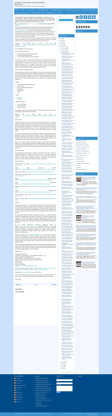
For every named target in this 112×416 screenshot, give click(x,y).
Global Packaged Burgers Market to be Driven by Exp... (67, 110)
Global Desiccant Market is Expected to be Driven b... (67, 98)
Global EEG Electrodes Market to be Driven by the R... (67, 84)
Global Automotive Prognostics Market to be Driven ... (67, 60)
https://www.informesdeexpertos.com (35, 234)
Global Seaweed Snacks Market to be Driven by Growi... (66, 339)
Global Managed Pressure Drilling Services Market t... (67, 146)
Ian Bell (17, 390)
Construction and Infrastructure (82, 151)
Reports (23, 10)
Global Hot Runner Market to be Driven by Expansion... (67, 287)
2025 (61, 38)
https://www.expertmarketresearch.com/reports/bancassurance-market (35, 192)
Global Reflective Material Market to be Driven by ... (67, 272)
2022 (61, 43)
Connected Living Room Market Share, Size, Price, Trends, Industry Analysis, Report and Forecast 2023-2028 (89, 178)
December (63, 46)
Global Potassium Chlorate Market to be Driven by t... (67, 168)
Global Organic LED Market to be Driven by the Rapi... (67, 118)
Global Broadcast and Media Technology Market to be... (67, 72)
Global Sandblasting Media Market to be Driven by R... (67, 343)
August (62, 361)
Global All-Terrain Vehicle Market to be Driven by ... (67, 260)
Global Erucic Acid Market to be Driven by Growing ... (67, 112)
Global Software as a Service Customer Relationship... (67, 121)
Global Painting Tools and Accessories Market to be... (67, 87)
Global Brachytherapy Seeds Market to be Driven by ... (67, 104)
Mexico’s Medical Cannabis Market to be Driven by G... (67, 81)
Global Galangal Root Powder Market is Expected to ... (67, 92)
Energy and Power (80, 157)
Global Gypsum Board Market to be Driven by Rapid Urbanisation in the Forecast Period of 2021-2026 (86, 197)
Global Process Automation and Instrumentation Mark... (67, 227)
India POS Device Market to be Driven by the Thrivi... (67, 160)
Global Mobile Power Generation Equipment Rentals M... (66, 192)
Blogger (48, 413)
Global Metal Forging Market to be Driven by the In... (67, 57)
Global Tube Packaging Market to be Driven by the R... (67, 124)
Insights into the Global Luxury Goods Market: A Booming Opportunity (88, 217)
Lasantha (81, 413)
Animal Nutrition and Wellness (82, 144)
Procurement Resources (25, 272)
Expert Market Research (22, 23)
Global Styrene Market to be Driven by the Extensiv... (67, 290)
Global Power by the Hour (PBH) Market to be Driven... (67, 199)
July (62, 363)
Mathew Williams (19, 397)
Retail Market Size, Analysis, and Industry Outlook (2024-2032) (89, 263)
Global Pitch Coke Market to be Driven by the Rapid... (67, 215)
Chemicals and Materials (81, 149)
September (63, 52)
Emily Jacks (18, 383)
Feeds (59, 13)
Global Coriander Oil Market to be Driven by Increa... (67, 336)
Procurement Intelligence (37, 13)
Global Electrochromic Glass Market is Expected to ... (67, 69)
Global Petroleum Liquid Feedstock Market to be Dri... (66, 248)
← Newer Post (18, 284)
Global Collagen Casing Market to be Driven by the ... (67, 232)
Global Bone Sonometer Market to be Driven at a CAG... (66, 140)
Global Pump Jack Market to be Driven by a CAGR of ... (67, 319)
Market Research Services (89, 10)
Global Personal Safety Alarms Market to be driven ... (67, 166)
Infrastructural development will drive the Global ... (67, 300)
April (62, 368)
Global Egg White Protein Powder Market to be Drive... (67, 115)
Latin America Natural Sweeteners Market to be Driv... (67, 152)
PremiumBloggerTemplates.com (91, 413)
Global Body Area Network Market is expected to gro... (67, 75)
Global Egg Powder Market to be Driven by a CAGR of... (67, 78)
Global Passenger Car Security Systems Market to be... (67, 182)
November (63, 48)
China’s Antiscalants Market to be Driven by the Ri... (67, 333)
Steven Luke (18, 401)
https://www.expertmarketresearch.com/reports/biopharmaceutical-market (35, 180)
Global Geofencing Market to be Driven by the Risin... (67, 238)
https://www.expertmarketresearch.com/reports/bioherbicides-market (34, 184)
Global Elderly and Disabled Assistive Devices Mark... (67, 107)
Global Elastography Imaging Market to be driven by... (67, 235)
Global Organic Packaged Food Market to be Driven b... (67, 171)
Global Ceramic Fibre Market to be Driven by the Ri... (67, 196)
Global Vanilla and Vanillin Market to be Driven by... (66, 132)
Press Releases (31, 10)
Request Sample (51, 13)
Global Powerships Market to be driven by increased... (67, 143)
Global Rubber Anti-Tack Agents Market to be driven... (66, 303)
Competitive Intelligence (73, 10)
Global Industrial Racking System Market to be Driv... (67, 322)
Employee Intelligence (21, 13)
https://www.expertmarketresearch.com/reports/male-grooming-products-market (37, 169)
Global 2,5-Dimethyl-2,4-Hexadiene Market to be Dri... (66, 296)
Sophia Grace (18, 399)
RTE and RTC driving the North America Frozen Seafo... (67, 201)
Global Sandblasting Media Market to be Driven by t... (67, 241)
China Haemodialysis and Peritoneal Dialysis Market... (67, 316)
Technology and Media (81, 169)
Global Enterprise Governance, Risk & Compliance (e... (67, 163)
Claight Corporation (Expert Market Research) (30, 3)
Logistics (78, 165)
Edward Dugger (19, 380)
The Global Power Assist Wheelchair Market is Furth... (67, 331)
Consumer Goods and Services (82, 153)
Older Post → (54, 284)
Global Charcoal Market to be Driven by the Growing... (67, 221)
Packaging (78, 167)
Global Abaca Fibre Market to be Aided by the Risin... (67, 293)
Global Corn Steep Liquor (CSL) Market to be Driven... (67, 263)
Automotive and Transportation (82, 147)
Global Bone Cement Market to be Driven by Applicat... (67, 101)
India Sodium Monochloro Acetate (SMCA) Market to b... (67, 156)
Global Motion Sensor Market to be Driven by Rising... (67, 255)
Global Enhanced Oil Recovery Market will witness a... (67, 309)
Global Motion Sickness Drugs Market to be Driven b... (67, 252)
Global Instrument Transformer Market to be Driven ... (67, 275)
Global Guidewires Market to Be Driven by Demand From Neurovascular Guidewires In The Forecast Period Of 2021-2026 (86, 189)
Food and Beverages (80, 161)
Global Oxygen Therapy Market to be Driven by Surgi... (67, 175)
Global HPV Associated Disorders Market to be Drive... (66, 278)
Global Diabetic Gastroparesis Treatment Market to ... (67, 90)
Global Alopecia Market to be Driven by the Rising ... (67, 229)
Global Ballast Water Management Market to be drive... (67, 136)
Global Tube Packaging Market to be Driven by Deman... (67, 328)
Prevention (19, 97)
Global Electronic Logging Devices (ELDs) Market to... (67, 257)
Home (16, 10)
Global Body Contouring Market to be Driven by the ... (67, 64)
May (62, 367)
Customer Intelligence (57, 10)
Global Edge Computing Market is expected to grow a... (67, 188)
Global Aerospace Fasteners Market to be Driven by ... (67, 349)
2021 (61, 45)
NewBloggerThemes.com (92, 414)
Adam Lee (18, 378)
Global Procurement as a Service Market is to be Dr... (67, 224)
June (62, 365)
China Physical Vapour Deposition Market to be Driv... (66, 313)
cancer (21, 59)
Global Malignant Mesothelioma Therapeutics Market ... (67, 244)
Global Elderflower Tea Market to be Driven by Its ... (67, 54)
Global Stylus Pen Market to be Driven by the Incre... (67, 130)
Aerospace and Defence (81, 140)
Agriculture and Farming (81, 142)
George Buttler (19, 387)
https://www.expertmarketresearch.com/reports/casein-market (39, 171)
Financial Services (80, 159)
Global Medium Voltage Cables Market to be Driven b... (67, 209)
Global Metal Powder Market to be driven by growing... (67, 185)
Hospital (19, 104)
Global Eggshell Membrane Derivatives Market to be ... (67, 95)
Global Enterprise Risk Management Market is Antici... (66, 205)
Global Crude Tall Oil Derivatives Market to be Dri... (66, 178)
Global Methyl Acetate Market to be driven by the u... (67, 307)
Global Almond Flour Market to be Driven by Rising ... (67, 266)
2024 (61, 40)
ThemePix (69, 413)
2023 (61, 42)
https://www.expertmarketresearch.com (28, 265)
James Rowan (19, 392)
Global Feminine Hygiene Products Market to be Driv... (67, 67)
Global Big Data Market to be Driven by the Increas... (67, 218)
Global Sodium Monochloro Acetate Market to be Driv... (67, 127)
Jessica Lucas (19, 394)
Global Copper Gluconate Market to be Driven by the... (67, 212)
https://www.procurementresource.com (28, 226)
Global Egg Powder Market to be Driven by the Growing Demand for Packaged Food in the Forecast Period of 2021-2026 (85, 253)
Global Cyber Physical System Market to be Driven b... (67, 269)
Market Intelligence (42, 10)
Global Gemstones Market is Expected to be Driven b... (67, 149)
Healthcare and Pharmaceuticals (45, 23)
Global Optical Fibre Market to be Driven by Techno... (67, 284)
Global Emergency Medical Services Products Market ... (67, 325)
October (63, 50)
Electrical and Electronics (81, 155)
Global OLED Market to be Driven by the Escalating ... (67, 281)
